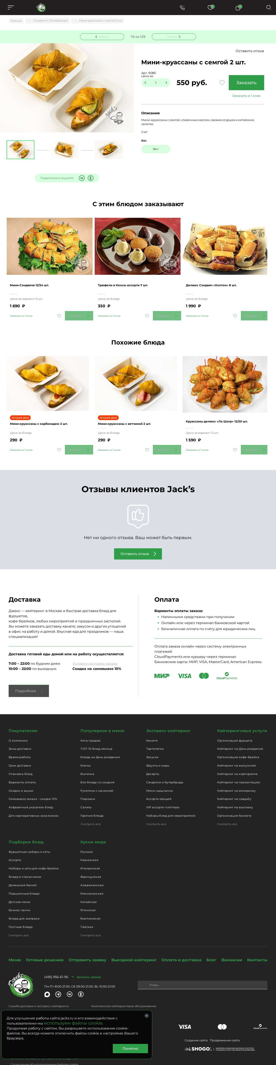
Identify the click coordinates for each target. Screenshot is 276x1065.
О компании (18, 726)
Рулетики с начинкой (96, 776)
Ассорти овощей (158, 784)
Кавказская (89, 845)
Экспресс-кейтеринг (168, 716)
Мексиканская (91, 879)
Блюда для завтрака (24, 904)
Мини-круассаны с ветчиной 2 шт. (132, 409)
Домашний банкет (23, 870)
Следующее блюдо (171, 36)
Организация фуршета (234, 726)
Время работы (20, 742)
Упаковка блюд (20, 759)
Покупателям (23, 716)
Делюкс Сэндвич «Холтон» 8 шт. (218, 278)
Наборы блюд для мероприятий (171, 801)
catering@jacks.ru (104, 998)
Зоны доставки (20, 734)
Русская (86, 837)
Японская (88, 895)
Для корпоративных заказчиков (33, 801)
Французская (90, 862)
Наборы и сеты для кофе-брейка (34, 854)
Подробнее (25, 676)
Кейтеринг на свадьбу (234, 784)
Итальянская (90, 854)
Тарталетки (155, 734)
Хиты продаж (90, 726)
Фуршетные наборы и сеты (29, 837)
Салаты (85, 792)
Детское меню (19, 887)
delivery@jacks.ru (21, 998)
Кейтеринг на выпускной (236, 751)
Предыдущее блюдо (104, 36)
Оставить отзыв (250, 51)
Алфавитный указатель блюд (31, 792)
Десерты (152, 759)
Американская (92, 870)
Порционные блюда (24, 879)
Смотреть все (90, 809)
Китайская (88, 887)
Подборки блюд (26, 827)
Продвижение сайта (225, 1026)
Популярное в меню (102, 716)
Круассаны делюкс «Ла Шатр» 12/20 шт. (225, 407)
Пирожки (87, 784)
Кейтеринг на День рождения (240, 734)
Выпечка (87, 759)
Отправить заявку (87, 945)
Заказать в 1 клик (245, 96)
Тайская (86, 912)
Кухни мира (93, 827)
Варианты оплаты (22, 768)
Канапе (152, 726)
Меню (15, 945)
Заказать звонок (89, 962)
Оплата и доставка (181, 945)
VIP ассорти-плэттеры (163, 792)
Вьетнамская (90, 904)
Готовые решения (44, 945)
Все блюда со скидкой (97, 768)
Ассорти (15, 845)
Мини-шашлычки (159, 776)
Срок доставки (20, 751)
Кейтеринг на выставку (235, 792)
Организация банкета (234, 801)
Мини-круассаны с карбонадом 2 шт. (46, 409)
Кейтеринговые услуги (242, 716)
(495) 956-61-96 (56, 963)
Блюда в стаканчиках (25, 862)
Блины (85, 751)
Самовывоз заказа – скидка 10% (33, 784)
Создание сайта (196, 1026)
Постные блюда (21, 912)
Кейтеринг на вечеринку (236, 776)
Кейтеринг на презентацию (238, 768)
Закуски (152, 742)
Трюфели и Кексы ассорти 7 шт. (130, 278)
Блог (211, 945)
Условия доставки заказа (94, 649)
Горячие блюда (92, 801)
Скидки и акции (21, 776)
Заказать (245, 83)
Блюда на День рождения (100, 742)
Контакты (257, 945)
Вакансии (231, 945)
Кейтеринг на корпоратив (237, 759)
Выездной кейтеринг (134, 945)
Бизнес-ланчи (19, 895)
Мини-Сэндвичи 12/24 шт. (35, 278)
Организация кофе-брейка (238, 742)
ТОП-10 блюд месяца (96, 734)
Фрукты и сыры (157, 751)
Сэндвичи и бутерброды (164, 768)
